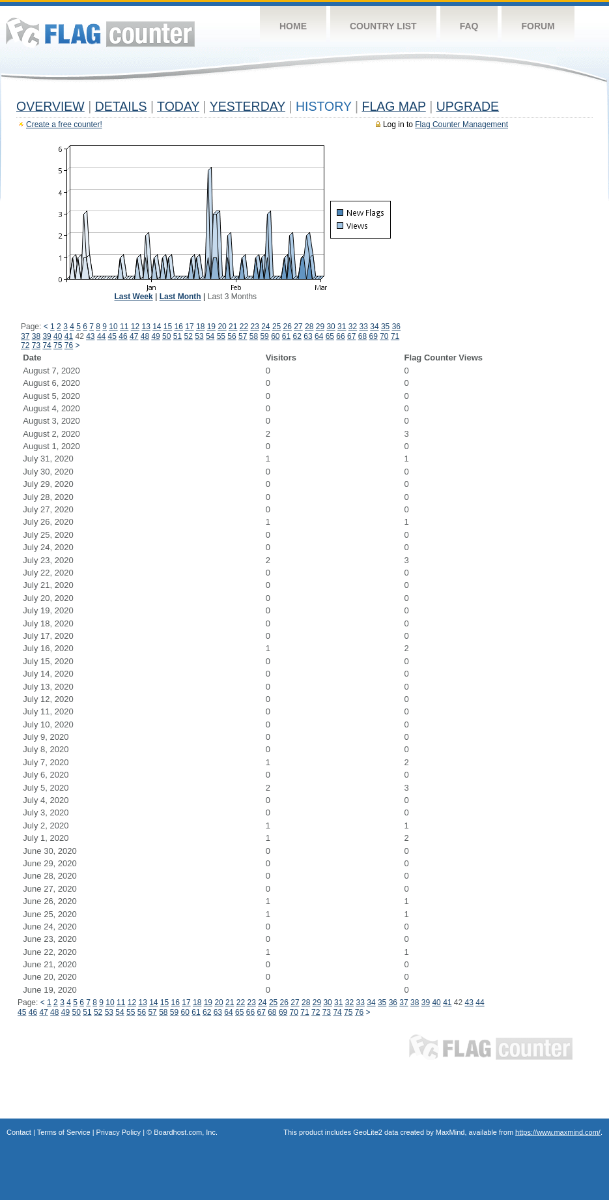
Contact (19, 1132)
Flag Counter (100, 32)
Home (293, 26)
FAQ (469, 26)
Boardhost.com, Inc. (186, 1132)
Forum (537, 26)
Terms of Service (64, 1132)
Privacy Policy (118, 1132)
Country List (383, 26)
